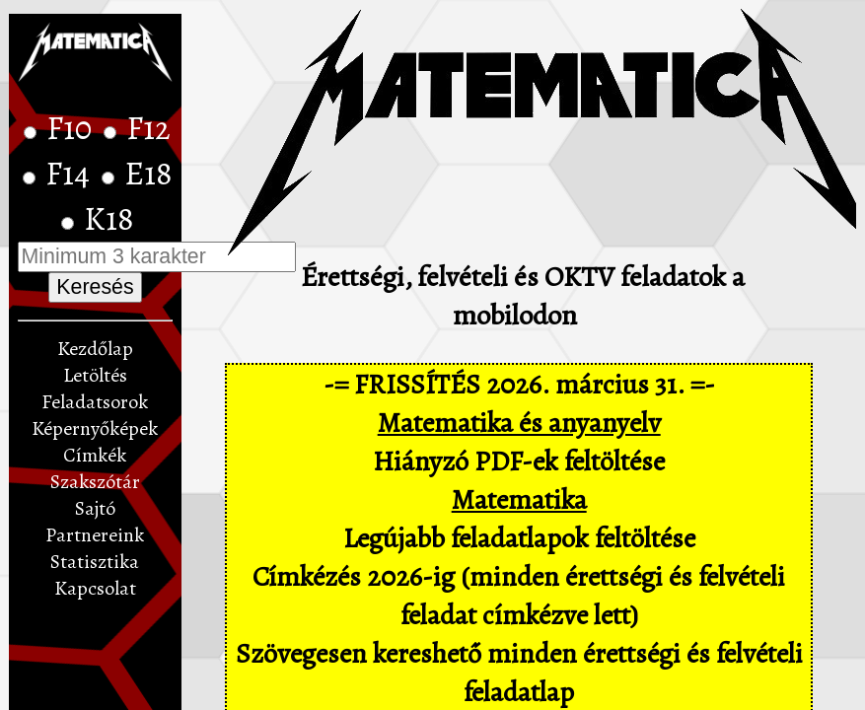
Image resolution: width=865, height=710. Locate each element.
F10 (72, 128)
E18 (148, 173)
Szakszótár (95, 481)
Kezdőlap (95, 348)
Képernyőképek (95, 428)
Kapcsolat (95, 588)
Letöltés (95, 375)
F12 (148, 128)
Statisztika (94, 561)
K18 (109, 219)
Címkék (94, 455)
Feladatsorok (94, 402)
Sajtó (95, 508)
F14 (71, 173)
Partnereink (94, 535)
